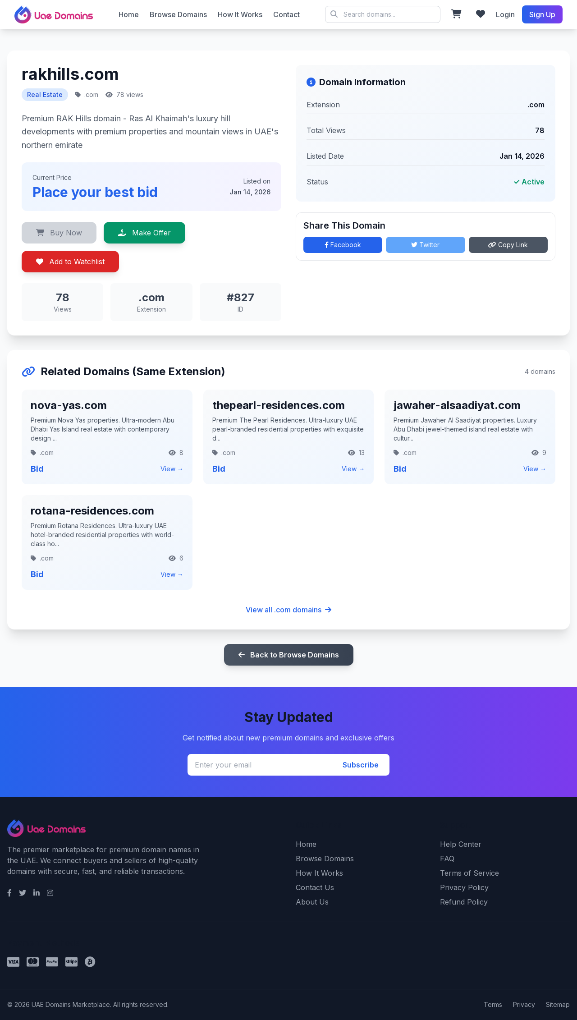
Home (129, 14)
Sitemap (558, 1004)
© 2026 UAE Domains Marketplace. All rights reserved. (382, 14)
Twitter (425, 244)
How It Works (240, 14)
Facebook (343, 244)
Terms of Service (469, 873)
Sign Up (542, 14)
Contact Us (315, 887)
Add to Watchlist (70, 261)
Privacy (524, 1004)
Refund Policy (464, 901)
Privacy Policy (464, 887)
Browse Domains (178, 14)
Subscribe (361, 764)
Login (505, 14)
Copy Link (508, 244)
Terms (493, 1004)
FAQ (447, 858)
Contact (286, 14)
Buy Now (59, 232)
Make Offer (144, 232)
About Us (312, 901)
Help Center (460, 844)
